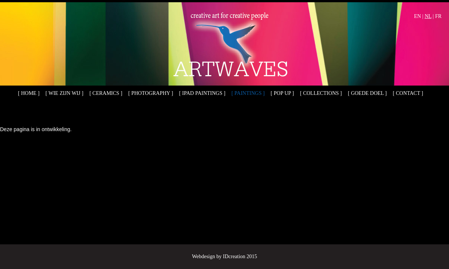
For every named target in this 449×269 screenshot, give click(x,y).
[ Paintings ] (248, 93)
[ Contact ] (408, 93)
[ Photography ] (150, 93)
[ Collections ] (321, 93)
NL (428, 16)
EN (417, 16)
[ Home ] (29, 93)
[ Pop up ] (282, 93)
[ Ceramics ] (105, 93)
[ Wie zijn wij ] (64, 93)
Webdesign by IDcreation (218, 256)
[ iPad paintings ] (202, 93)
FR (438, 16)
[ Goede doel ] (367, 93)
